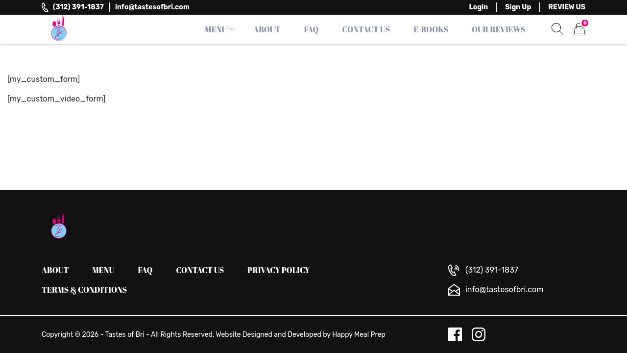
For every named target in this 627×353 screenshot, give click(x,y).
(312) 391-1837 (78, 7)
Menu (216, 29)
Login (478, 7)
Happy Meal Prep (359, 334)
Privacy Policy (278, 270)
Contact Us (366, 29)
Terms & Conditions (84, 289)
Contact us (200, 270)
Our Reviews (498, 29)
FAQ (311, 29)
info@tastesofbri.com (152, 7)
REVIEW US (566, 7)
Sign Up (518, 7)
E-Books (430, 29)
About (266, 29)
